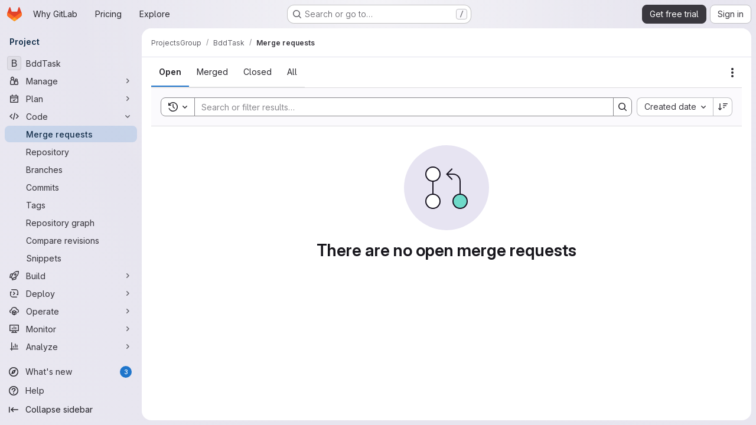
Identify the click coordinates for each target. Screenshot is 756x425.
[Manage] (71, 81)
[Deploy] (71, 293)
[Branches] (71, 169)
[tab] (170, 72)
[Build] (71, 275)
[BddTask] (71, 63)
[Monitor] (71, 329)
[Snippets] (71, 258)
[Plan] (71, 98)
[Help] (71, 390)
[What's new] (71, 372)
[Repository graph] (71, 222)
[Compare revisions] (71, 240)
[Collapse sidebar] (71, 409)
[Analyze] (71, 346)
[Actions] (732, 72)
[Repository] (71, 151)
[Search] (398, 107)
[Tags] (71, 205)
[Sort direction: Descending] (722, 106)
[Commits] (71, 187)
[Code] (71, 116)
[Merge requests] (71, 134)
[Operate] (71, 311)
